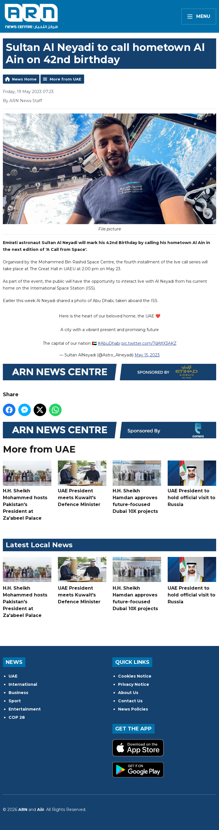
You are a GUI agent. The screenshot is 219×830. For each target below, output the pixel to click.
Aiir (40, 809)
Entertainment (25, 709)
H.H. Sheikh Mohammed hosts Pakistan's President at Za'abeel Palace (27, 491)
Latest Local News (39, 545)
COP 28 (17, 717)
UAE (13, 676)
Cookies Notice (134, 676)
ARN (22, 809)
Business (18, 692)
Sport (15, 700)
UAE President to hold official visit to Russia (192, 484)
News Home (24, 79)
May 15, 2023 (147, 355)
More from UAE (65, 79)
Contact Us (130, 700)
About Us (128, 692)
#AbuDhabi (109, 343)
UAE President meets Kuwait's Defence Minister (82, 484)
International (23, 684)
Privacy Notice (133, 684)
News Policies (133, 709)
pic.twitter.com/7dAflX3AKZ (149, 343)
